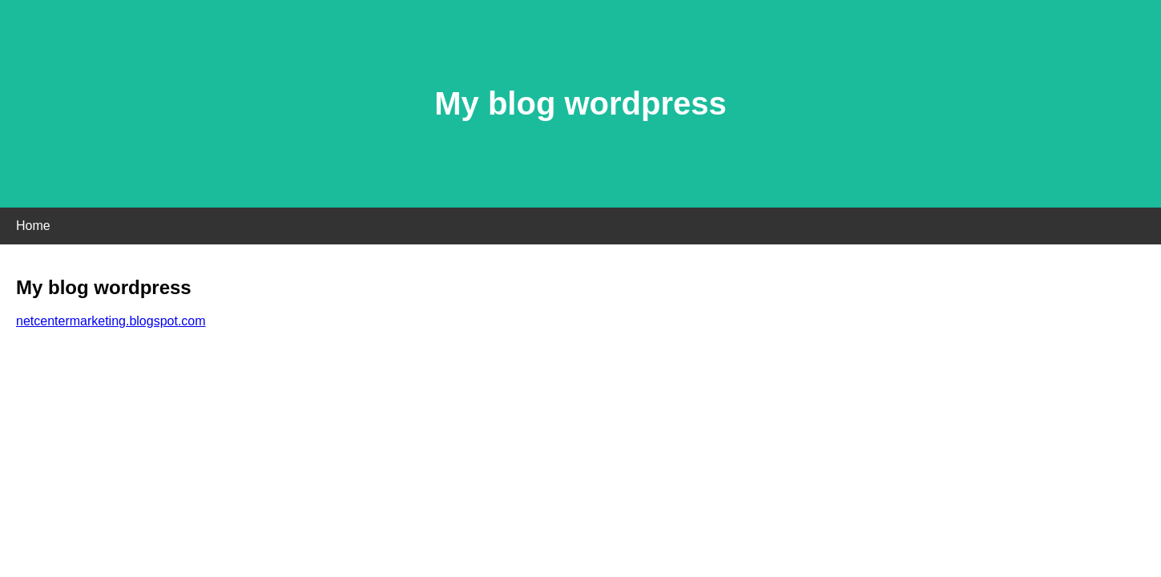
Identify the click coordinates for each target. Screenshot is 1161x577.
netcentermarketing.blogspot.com (111, 321)
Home (33, 225)
